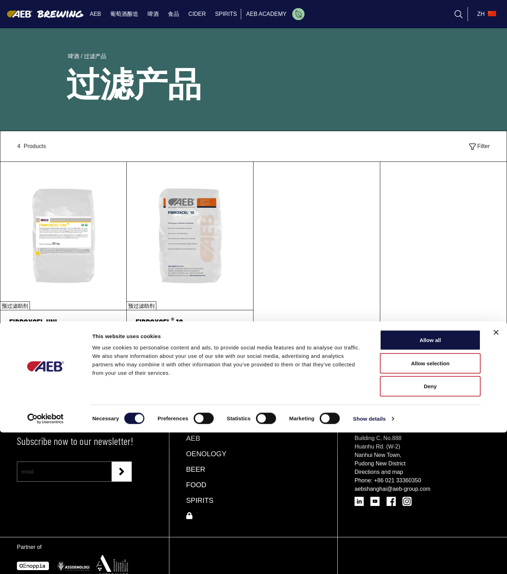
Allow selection (430, 505)
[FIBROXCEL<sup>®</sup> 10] (190, 322)
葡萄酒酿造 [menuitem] (124, 14)
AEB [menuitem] (95, 14)
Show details (369, 560)
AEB (193, 438)
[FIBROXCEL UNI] (63, 236)
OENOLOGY (206, 454)
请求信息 (63, 347)
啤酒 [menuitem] (153, 14)
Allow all (430, 481)
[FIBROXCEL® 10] (190, 236)
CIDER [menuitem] (197, 14)
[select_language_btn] (485, 14)
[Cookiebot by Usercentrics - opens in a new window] (45, 560)
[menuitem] (298, 14)
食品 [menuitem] (173, 14)
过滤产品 (95, 56)
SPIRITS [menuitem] (226, 14)
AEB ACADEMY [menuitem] (266, 14)
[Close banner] (496, 473)
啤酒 (74, 56)
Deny (430, 528)
